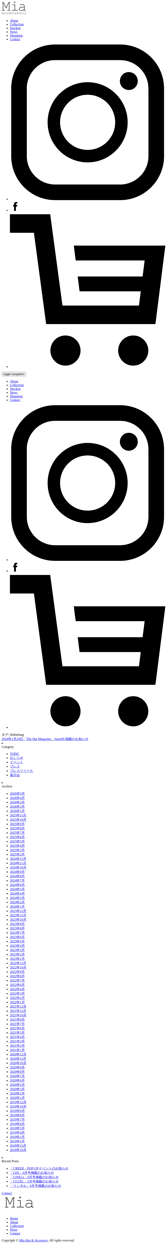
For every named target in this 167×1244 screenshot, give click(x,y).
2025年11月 (18, 815)
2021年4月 (17, 1037)
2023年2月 (17, 954)
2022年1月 (17, 1002)
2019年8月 (17, 1115)
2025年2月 (17, 854)
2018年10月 (18, 1150)
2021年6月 (17, 1028)
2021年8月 (17, 1019)
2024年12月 (18, 859)
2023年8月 (17, 928)
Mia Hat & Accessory (33, 1240)
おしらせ (16, 758)
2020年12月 (18, 1054)
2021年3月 (17, 1041)
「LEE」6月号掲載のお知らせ (32, 1172)
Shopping (16, 35)
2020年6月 (17, 1080)
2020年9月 (17, 1067)
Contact (15, 39)
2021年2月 (17, 1045)
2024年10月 (18, 867)
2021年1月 (17, 1050)
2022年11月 (18, 963)
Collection (17, 24)
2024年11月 (18, 863)
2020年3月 (17, 1089)
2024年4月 (17, 893)
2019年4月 (17, 1132)
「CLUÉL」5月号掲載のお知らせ (34, 1181)
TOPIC (14, 754)
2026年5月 (17, 793)
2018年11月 (18, 1145)
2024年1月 (17, 906)
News (13, 32)
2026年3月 (17, 802)
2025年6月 (17, 837)
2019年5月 (17, 1128)
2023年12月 (18, 911)
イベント (16, 762)
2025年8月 (17, 828)
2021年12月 (18, 1006)
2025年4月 (17, 845)
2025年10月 (18, 819)
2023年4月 (17, 945)
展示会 (15, 775)
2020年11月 (18, 1058)
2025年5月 (17, 841)
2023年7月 (17, 932)
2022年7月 (17, 980)
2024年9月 (17, 872)
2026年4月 (17, 798)
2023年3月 (17, 950)
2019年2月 (17, 1137)
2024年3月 (17, 898)
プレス (15, 766)
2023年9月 (17, 924)
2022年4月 (17, 989)
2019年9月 (17, 1111)
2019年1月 (17, 1141)
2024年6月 (17, 885)
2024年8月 (17, 876)
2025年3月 (17, 850)
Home (14, 1218)
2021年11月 (18, 1011)
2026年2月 (17, 806)
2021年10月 (18, 1015)
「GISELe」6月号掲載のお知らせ (34, 1177)
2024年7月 (17, 880)
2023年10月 (18, 919)
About (14, 20)
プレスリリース (21, 771)
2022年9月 (17, 972)
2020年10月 (18, 1063)
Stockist (15, 28)
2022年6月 (17, 985)
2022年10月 (18, 967)
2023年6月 (17, 937)
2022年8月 (17, 976)
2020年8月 (17, 1071)
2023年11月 (18, 915)
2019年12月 (18, 1102)
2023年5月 (17, 941)
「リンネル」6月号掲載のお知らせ (35, 1186)
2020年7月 (17, 1076)
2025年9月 (17, 824)
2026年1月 (17, 811)
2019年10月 (18, 1106)
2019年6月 (17, 1124)
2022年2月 (17, 998)
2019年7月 (17, 1119)
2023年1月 (17, 958)
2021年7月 (17, 1024)
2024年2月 (17, 902)
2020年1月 (17, 1098)
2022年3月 (17, 993)
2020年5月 (17, 1085)
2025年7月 (17, 832)
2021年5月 (17, 1032)
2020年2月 (17, 1093)
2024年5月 (17, 889)
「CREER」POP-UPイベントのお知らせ (39, 1168)
